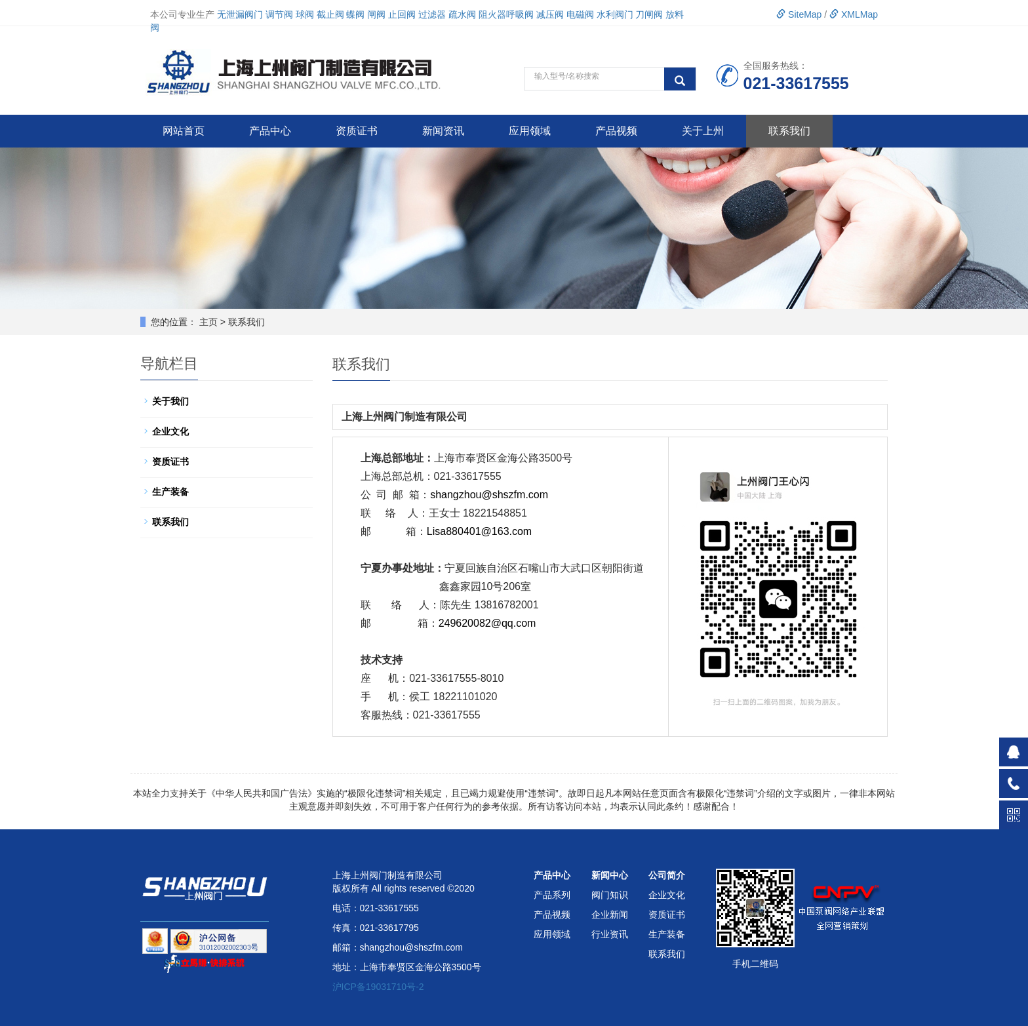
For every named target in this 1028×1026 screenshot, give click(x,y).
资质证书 (357, 130)
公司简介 (666, 875)
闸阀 (376, 14)
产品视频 (616, 130)
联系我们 (789, 130)
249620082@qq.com (487, 623)
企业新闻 (609, 914)
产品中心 (270, 130)
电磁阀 (580, 14)
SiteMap (798, 14)
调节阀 (279, 14)
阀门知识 (609, 895)
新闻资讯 (443, 130)
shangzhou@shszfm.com (489, 494)
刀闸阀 (649, 14)
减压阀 (550, 14)
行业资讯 (609, 934)
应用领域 (530, 130)
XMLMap (853, 14)
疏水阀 (462, 14)
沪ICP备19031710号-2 (378, 986)
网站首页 (184, 130)
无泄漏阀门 (240, 14)
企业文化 (170, 431)
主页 (208, 322)
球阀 (305, 14)
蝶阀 (355, 14)
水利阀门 (615, 14)
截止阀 (330, 14)
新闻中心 (609, 875)
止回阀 (402, 14)
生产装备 (170, 491)
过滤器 (432, 14)
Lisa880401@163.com (479, 531)
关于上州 (703, 130)
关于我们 (170, 401)
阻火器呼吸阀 (506, 14)
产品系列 (552, 895)
